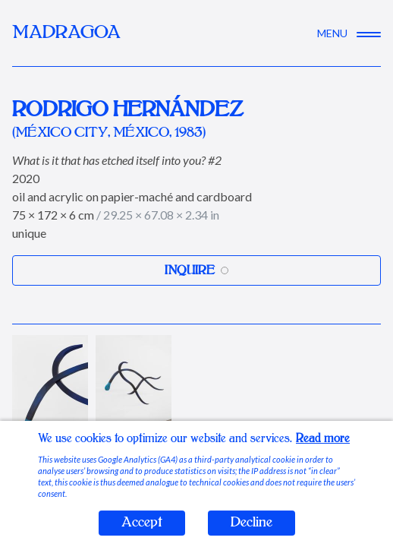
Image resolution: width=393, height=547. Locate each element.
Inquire (196, 270)
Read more (323, 439)
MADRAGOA (66, 33)
